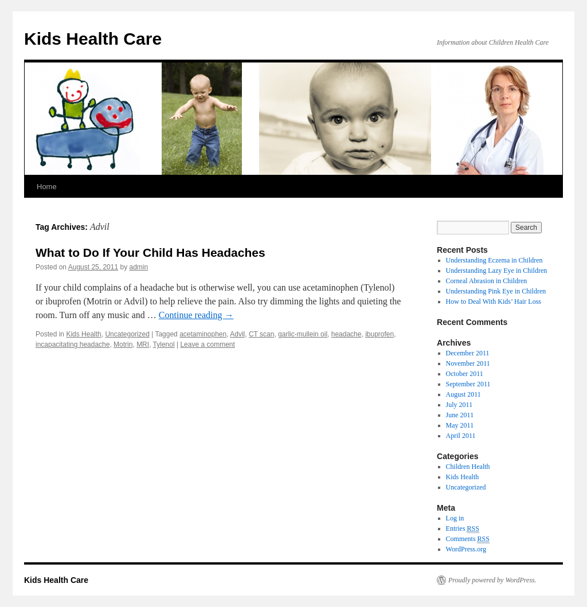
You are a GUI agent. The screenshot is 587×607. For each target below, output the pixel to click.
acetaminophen (202, 334)
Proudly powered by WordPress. (492, 580)
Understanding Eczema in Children (494, 260)
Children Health (468, 467)
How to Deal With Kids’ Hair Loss (493, 301)
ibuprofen (379, 334)
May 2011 (460, 425)
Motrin (123, 344)
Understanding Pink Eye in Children (496, 291)
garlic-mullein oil (302, 334)
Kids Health (83, 334)
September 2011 (468, 384)
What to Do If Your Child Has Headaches (150, 252)
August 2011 (463, 394)
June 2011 (460, 415)
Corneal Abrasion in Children (486, 281)
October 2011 (464, 374)
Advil (237, 334)
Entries (462, 528)
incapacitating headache (72, 344)
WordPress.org (466, 549)
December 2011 (468, 353)
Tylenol (164, 344)
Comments (468, 539)
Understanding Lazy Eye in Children (496, 271)
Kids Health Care (93, 38)
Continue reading (196, 315)
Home (47, 186)
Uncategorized (127, 334)
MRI (142, 344)
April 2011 (461, 436)
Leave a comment (207, 344)
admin (139, 267)
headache (346, 334)
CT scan (261, 334)
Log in (455, 518)
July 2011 (459, 405)
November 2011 (468, 363)
